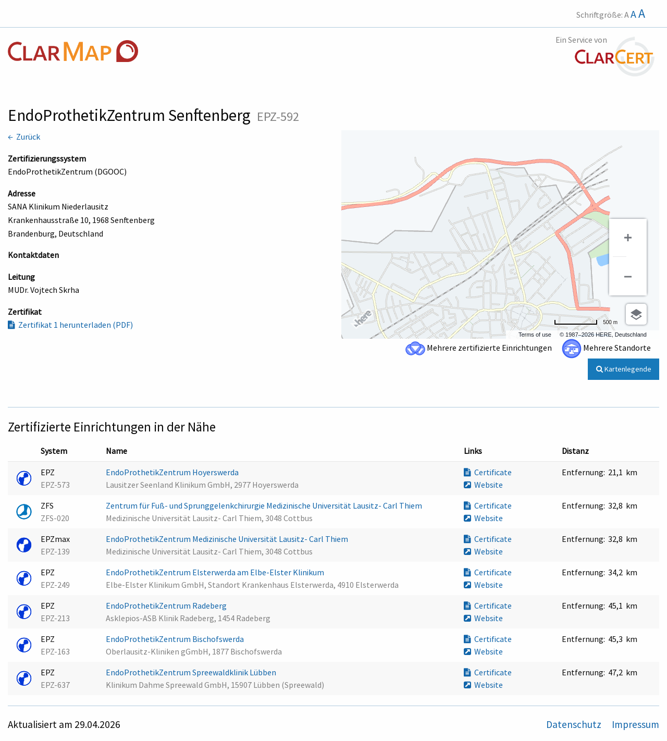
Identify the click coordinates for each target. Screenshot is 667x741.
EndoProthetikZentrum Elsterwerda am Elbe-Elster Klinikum (216, 572)
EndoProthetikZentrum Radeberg (167, 605)
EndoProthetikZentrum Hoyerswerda (173, 472)
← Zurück (24, 136)
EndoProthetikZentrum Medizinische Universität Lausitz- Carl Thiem (228, 539)
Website (483, 484)
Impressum (635, 724)
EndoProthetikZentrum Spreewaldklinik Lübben (192, 672)
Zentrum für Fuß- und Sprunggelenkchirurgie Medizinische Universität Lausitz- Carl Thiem (265, 505)
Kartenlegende (623, 369)
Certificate (488, 472)
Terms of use (534, 334)
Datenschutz (574, 724)
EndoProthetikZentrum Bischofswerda (175, 639)
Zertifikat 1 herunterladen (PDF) (70, 324)
